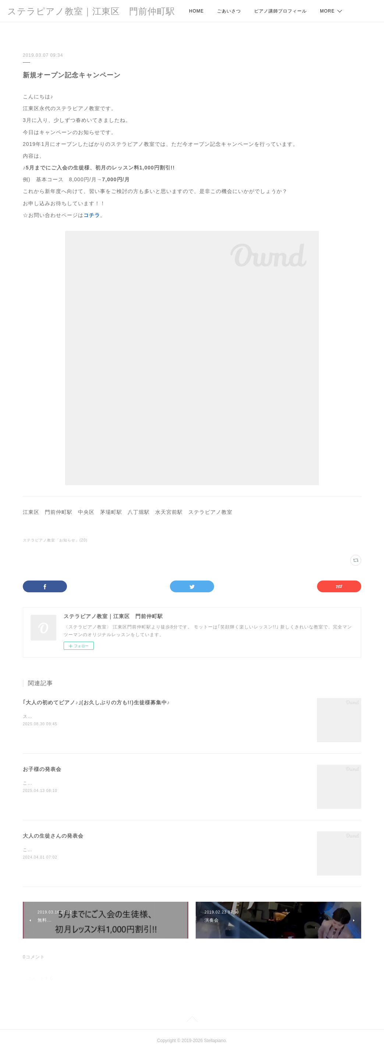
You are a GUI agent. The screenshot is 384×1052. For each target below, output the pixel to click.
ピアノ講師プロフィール (280, 11)
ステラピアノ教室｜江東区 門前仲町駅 (91, 11)
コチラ (91, 215)
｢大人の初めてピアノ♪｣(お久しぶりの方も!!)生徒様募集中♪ (96, 702)
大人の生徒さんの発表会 (53, 836)
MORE (327, 11)
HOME (196, 11)
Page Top (192, 1020)
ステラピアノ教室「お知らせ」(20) (55, 540)
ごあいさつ (229, 11)
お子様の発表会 (42, 769)
